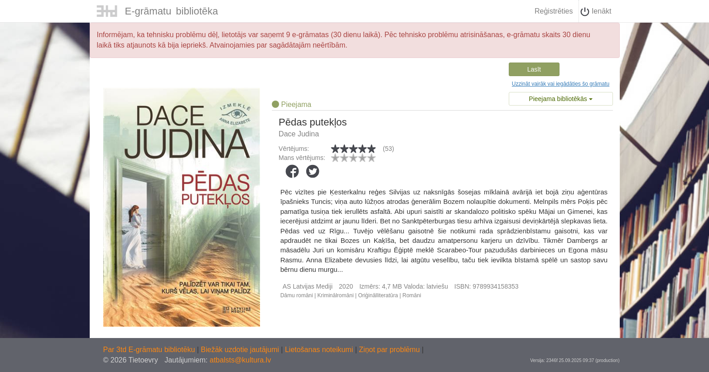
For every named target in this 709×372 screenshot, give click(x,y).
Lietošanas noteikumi (320, 349)
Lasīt (534, 69)
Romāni (411, 295)
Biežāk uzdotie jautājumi (241, 349)
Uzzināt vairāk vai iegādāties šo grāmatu (560, 84)
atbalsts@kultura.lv (240, 360)
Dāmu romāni (296, 295)
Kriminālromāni (336, 295)
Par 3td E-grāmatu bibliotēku (150, 349)
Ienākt (595, 11)
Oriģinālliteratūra (378, 295)
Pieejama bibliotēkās (560, 98)
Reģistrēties (554, 11)
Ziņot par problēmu (389, 349)
